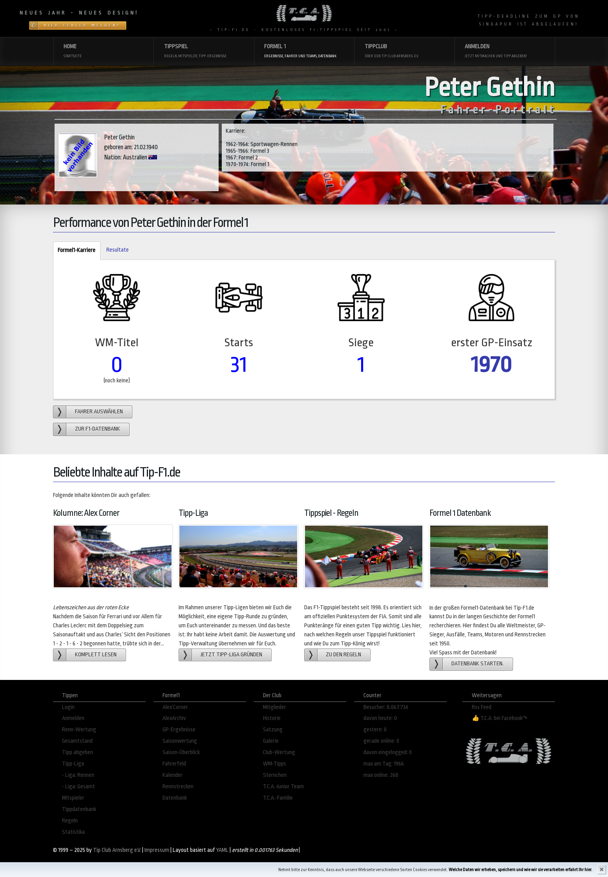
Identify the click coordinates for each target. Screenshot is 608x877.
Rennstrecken (178, 786)
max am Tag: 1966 (383, 763)
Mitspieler (73, 798)
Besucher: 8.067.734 (385, 707)
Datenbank (174, 798)
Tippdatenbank (79, 809)
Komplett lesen (96, 654)
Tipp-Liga (73, 763)
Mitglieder (274, 707)
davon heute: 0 (380, 718)
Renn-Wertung (79, 729)
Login (68, 707)
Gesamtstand (77, 741)
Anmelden (73, 718)
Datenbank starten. (477, 663)
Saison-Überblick (181, 752)
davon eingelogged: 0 (387, 752)
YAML (222, 850)
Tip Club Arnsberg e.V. (117, 850)
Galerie (271, 741)
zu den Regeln (343, 654)
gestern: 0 (375, 729)
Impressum (156, 850)
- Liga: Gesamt (78, 786)
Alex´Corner (175, 707)
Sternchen (275, 775)
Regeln (70, 820)
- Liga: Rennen (78, 775)
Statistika (73, 832)
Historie (272, 718)
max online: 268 (380, 775)
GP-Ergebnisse (178, 729)
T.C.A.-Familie (278, 798)
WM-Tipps (274, 763)
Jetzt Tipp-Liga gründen (231, 654)
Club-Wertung (279, 752)
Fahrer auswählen (99, 411)
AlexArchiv (174, 718)
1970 (491, 364)
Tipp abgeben (77, 752)
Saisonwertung (179, 741)
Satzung (273, 729)
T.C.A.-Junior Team (283, 786)
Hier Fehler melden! (82, 25)
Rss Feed (481, 707)
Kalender (172, 775)
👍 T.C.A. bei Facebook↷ (500, 718)
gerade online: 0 (381, 741)
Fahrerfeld (174, 763)
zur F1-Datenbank (97, 429)
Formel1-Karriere (74, 250)
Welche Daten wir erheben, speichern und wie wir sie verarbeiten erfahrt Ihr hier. (520, 869)
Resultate (117, 250)
